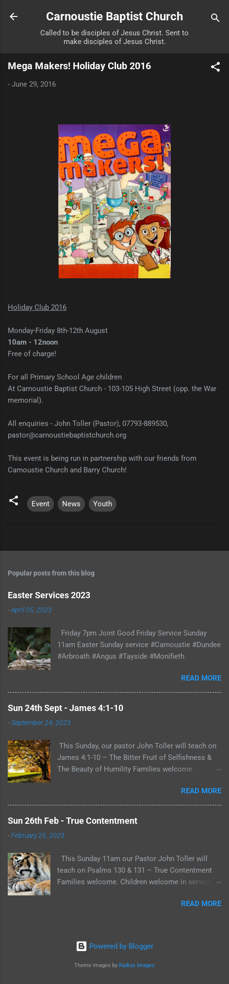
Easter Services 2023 (49, 595)
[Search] (215, 19)
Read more (201, 678)
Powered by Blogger (114, 946)
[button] (215, 68)
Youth (102, 504)
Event (40, 504)
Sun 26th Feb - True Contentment (72, 821)
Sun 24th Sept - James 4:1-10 (65, 708)
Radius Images (137, 965)
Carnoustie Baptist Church (114, 16)
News (71, 504)
